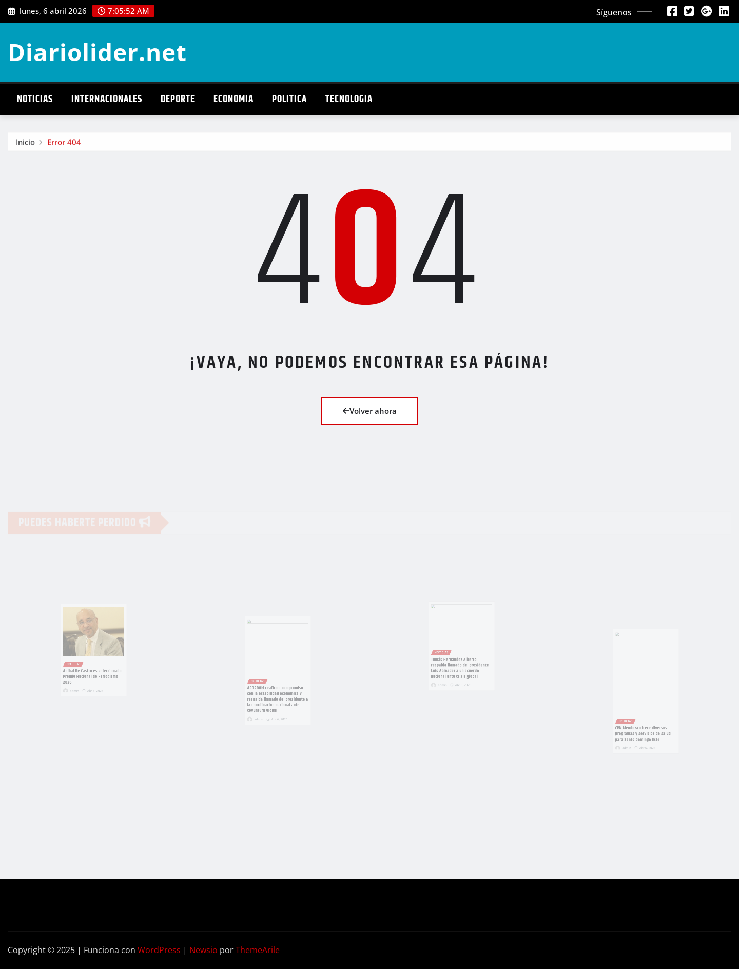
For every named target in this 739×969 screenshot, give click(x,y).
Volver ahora (370, 410)
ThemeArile (258, 950)
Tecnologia (349, 99)
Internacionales (106, 99)
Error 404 (64, 144)
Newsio (203, 950)
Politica (289, 99)
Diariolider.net (97, 52)
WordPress (159, 950)
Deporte (178, 99)
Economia (233, 99)
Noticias (35, 99)
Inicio (25, 144)
